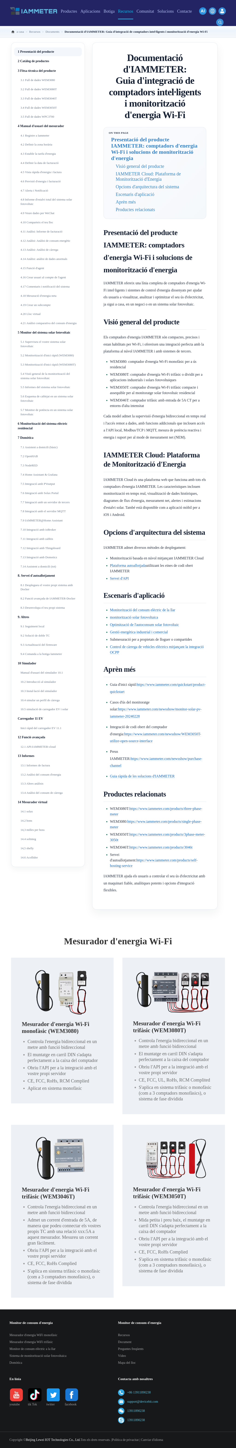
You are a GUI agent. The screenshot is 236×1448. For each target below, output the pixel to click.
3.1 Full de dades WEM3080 (38, 80)
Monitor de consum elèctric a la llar (32, 1349)
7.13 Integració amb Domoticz (39, 557)
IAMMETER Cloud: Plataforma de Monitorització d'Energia (148, 176)
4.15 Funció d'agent (32, 268)
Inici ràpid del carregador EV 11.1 (41, 728)
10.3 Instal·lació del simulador (39, 691)
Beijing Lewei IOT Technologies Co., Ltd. (53, 1440)
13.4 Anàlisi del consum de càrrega (42, 792)
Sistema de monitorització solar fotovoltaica (37, 1356)
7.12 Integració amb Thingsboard (40, 548)
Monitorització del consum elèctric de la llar (142, 610)
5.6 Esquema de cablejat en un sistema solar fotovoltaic (47, 398)
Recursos (124, 1335)
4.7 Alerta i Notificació (34, 190)
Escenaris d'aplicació (135, 194)
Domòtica (15, 1362)
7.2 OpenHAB (29, 456)
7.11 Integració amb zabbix (37, 539)
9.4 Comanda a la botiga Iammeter (41, 654)
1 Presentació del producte (36, 51)
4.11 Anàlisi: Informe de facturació (41, 231)
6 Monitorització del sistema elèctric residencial (42, 426)
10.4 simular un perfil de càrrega (40, 700)
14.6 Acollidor (29, 857)
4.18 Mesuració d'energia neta (38, 295)
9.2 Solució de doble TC (35, 635)
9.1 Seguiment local (32, 626)
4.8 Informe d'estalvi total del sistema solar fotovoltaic (46, 202)
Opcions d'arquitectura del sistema (147, 186)
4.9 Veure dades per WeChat (37, 213)
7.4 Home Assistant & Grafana (39, 474)
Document (124, 1342)
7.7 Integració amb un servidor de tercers (45, 502)
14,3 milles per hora (32, 830)
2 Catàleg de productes (33, 61)
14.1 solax (27, 811)
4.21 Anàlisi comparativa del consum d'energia (49, 323)
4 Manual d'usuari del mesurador (41, 126)
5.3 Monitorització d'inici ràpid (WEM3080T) (48, 364)
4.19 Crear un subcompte (36, 305)
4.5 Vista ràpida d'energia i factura (41, 172)
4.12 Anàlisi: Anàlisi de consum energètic (45, 240)
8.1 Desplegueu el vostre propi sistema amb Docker (47, 587)
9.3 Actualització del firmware (39, 644)
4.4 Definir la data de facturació (40, 163)
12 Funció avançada (31, 737)
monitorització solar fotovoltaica (134, 617)
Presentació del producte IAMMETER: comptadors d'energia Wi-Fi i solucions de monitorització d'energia (154, 149)
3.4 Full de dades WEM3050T (39, 107)
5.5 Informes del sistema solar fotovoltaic (45, 387)
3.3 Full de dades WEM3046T (39, 98)
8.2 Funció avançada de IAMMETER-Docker (48, 598)
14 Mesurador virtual (32, 802)
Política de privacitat (125, 1440)
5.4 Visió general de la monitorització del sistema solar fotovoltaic (45, 376)
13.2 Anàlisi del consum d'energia (41, 774)
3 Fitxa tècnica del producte (37, 71)
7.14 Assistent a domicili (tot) (38, 566)
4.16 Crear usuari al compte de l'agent (43, 277)
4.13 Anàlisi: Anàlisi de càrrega (39, 249)
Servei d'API (119, 578)
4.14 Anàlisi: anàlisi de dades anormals (44, 259)
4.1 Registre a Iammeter (35, 135)
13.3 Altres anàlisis (32, 783)
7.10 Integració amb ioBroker (38, 529)
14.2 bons (26, 820)
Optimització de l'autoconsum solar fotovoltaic (144, 625)
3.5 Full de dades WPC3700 (37, 116)
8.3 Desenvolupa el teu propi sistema (43, 607)
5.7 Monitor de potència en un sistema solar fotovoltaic (47, 412)
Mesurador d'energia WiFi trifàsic (31, 1342)
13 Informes (26, 756)
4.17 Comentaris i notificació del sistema (45, 286)
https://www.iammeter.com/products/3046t (161, 847)
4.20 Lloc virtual (31, 314)
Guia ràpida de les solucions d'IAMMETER (142, 776)
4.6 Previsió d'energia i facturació (41, 181)
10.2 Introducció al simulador (38, 681)
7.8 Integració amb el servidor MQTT (43, 511)
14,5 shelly (27, 848)
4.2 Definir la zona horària (36, 144)
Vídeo (122, 1356)
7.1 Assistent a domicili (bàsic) (39, 447)
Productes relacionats (135, 209)
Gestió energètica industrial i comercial (139, 632)
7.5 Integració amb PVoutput (38, 484)
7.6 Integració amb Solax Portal (40, 493)
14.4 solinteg (28, 839)
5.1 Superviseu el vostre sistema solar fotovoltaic (43, 344)
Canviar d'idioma (152, 1440)
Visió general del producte (140, 166)
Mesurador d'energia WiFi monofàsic (33, 1335)
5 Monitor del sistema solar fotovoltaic (44, 332)
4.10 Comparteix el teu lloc (37, 222)
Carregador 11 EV (30, 718)
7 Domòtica (25, 437)
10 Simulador (27, 663)
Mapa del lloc (127, 1362)
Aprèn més (126, 201)
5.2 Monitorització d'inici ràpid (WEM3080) (47, 355)
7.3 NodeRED (29, 465)
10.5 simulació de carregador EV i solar (44, 709)
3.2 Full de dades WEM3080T (39, 89)
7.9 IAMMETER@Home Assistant (42, 520)
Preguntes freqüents (131, 1349)
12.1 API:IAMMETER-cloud (38, 746)
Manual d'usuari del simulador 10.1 (42, 672)
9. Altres (23, 617)
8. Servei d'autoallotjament (36, 575)
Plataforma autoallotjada (128, 565)
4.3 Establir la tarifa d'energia (38, 153)
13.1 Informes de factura (35, 765)
